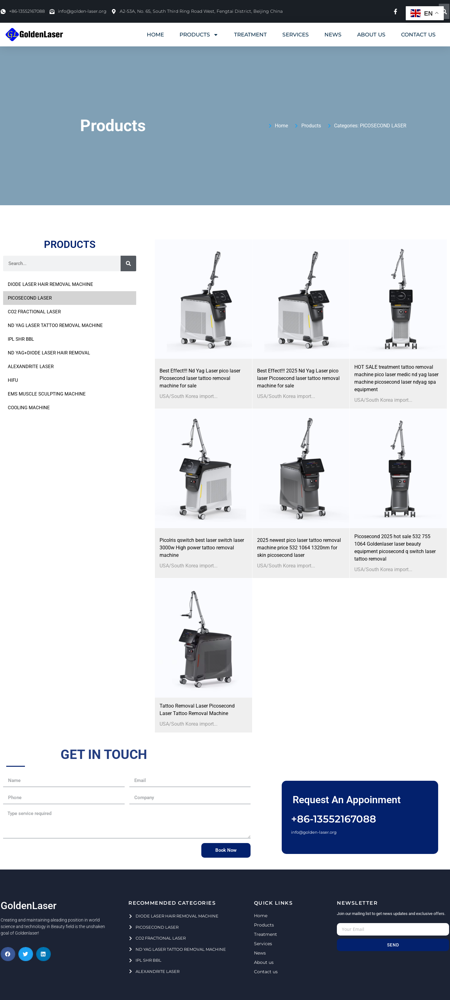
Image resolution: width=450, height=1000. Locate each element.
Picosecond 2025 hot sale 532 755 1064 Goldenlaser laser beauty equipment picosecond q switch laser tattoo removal (395, 547)
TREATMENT (250, 34)
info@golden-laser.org (314, 832)
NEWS (333, 34)
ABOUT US (371, 34)
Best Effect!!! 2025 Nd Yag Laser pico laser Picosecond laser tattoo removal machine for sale (298, 378)
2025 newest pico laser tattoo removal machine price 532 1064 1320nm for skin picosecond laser (299, 547)
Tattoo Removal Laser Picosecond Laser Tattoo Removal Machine (197, 709)
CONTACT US (418, 34)
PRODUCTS (199, 34)
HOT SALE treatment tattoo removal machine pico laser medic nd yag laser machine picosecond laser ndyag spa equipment (396, 378)
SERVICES (295, 34)
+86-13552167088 (333, 819)
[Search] (444, 11)
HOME (155, 34)
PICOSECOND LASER (383, 126)
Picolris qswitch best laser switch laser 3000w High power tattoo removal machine (202, 547)
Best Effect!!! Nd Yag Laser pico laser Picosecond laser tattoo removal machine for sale (200, 378)
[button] (8, 954)
